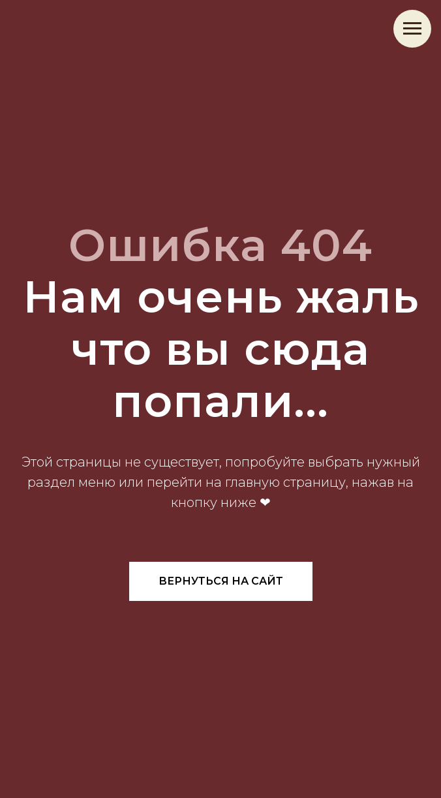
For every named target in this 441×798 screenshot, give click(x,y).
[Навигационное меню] (412, 28)
